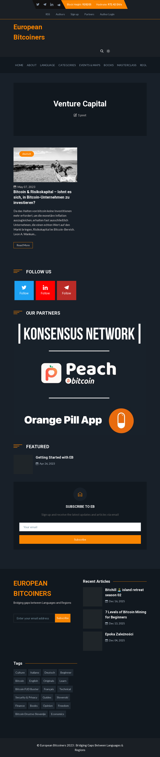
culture (20, 672)
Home (19, 65)
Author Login (107, 14)
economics (57, 714)
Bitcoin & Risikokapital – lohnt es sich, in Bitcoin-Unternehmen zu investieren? (43, 197)
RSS (48, 14)
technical (65, 689)
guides (47, 697)
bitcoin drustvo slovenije (30, 714)
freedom (63, 705)
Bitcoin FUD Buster (27, 689)
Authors (60, 14)
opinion (48, 705)
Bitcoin (19, 680)
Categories (67, 65)
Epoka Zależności (119, 634)
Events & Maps (89, 65)
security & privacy (26, 697)
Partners (89, 14)
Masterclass (126, 65)
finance (20, 705)
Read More (23, 245)
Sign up (75, 14)
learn (63, 680)
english (33, 680)
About (32, 65)
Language (47, 65)
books (34, 705)
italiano (34, 672)
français (49, 689)
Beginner (65, 672)
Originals (48, 680)
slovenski (62, 697)
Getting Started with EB (54, 457)
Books (109, 65)
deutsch (26, 153)
